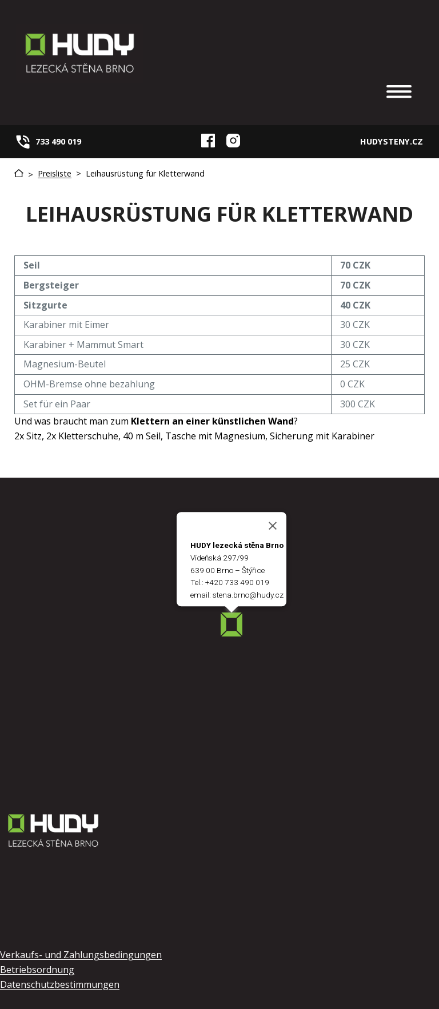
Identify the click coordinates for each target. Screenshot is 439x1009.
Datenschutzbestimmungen (59, 984)
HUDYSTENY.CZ (391, 141)
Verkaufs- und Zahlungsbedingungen (81, 954)
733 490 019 (58, 141)
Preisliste (54, 173)
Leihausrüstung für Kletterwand (145, 173)
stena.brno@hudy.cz (248, 595)
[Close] (272, 526)
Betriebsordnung (37, 969)
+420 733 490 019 (237, 582)
